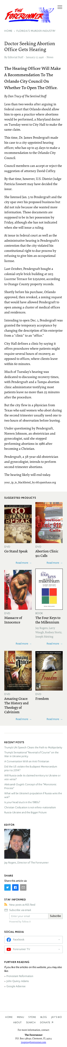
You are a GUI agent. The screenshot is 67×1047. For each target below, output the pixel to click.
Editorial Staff (15, 57)
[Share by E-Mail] (23, 887)
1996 (41, 57)
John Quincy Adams (17, 981)
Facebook (18, 939)
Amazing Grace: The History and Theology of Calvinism (16, 705)
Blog (43, 1017)
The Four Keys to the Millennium (47, 619)
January (30, 57)
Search (31, 1022)
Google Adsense (16, 986)
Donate (45, 1022)
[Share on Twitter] (7, 887)
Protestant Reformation (19, 976)
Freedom (42, 698)
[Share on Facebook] (15, 887)
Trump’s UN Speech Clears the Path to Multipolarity (33, 747)
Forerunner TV (21, 949)
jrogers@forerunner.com (33, 1042)
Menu (20, 1017)
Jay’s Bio (56, 1017)
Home (9, 1017)
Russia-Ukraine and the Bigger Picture (25, 812)
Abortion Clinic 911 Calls (46, 553)
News (50, 57)
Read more (22, 563)
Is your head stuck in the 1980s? (22, 802)
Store (32, 1017)
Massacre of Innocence (13, 619)
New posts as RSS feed (22, 905)
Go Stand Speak (16, 551)
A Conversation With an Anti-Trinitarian (26, 761)
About (17, 1022)
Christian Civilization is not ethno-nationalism (30, 807)
